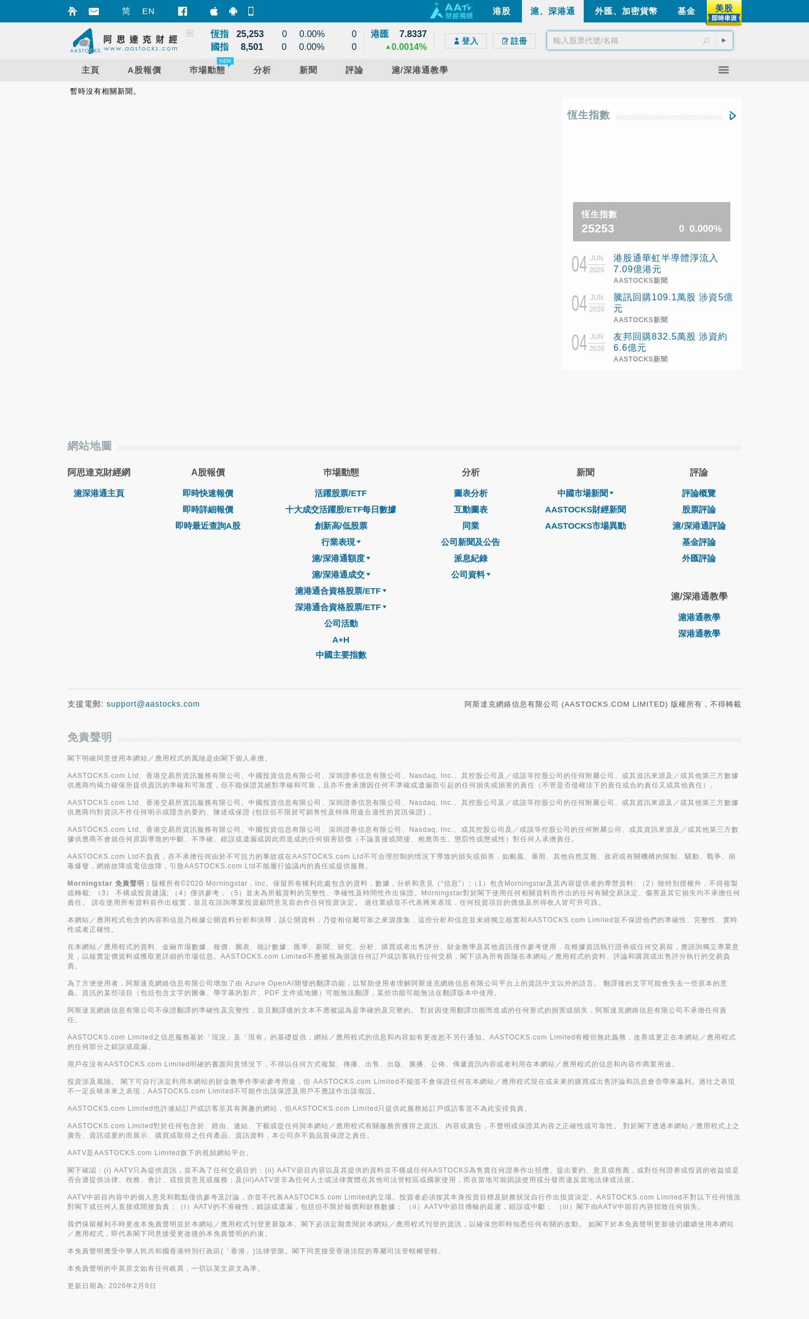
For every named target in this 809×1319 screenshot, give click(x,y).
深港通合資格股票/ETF (341, 607)
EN (148, 11)
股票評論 (699, 509)
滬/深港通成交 (341, 574)
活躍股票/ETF (341, 493)
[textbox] (640, 40)
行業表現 (341, 542)
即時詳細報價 (208, 509)
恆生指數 (588, 115)
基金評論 (699, 542)
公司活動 (341, 623)
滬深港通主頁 (99, 493)
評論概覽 (699, 493)
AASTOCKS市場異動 (585, 525)
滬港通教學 (699, 617)
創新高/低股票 (341, 525)
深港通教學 (699, 633)
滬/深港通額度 (341, 558)
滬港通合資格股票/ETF (341, 591)
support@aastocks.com (154, 703)
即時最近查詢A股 (207, 525)
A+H (340, 639)
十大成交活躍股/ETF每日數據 (341, 509)
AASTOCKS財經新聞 (585, 509)
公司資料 (470, 574)
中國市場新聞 (585, 493)
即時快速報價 (208, 493)
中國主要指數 (341, 655)
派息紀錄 (471, 558)
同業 (470, 525)
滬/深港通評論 (698, 525)
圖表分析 (471, 493)
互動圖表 (471, 509)
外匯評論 (699, 558)
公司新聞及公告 (470, 542)
